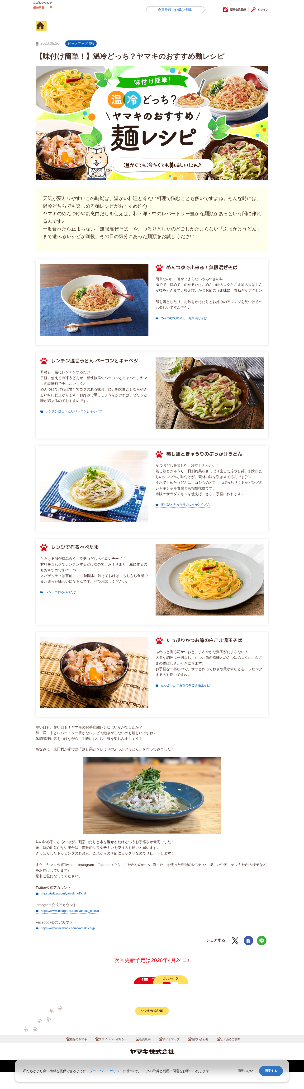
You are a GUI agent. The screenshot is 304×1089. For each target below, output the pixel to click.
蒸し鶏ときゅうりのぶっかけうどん (189, 504)
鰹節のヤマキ (64, 1055)
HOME (46, 27)
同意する (271, 1071)
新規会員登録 (227, 10)
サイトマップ (173, 1055)
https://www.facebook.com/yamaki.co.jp (72, 928)
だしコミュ (56, 10)
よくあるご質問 (243, 1055)
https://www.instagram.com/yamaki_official (74, 910)
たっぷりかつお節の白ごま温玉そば (189, 685)
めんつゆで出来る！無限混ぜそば (187, 318)
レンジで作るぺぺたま (63, 592)
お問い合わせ (207, 1055)
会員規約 (143, 1055)
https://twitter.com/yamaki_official (67, 893)
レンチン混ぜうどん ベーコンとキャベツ (78, 411)
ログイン (260, 10)
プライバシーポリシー (106, 1055)
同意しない (245, 1071)
